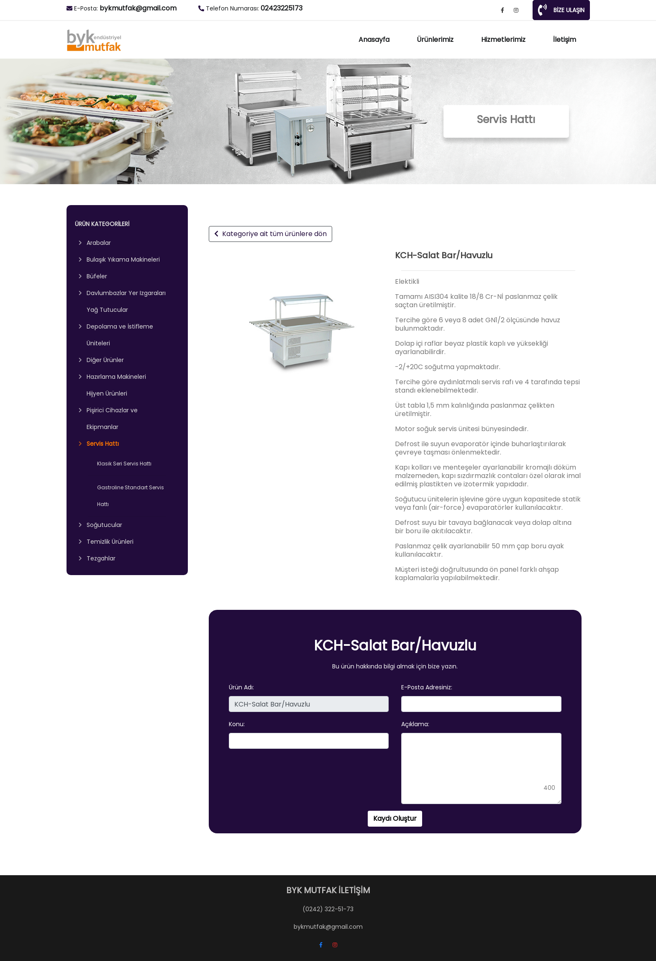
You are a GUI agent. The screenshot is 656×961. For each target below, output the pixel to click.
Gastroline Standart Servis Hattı (130, 496)
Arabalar (99, 243)
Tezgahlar (101, 558)
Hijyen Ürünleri (107, 393)
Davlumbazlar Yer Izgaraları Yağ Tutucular (126, 301)
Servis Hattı (103, 443)
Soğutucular (104, 525)
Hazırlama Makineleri (116, 377)
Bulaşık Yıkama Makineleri (123, 259)
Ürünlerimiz (435, 39)
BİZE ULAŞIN (561, 10)
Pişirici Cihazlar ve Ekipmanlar (112, 418)
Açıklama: (415, 724)
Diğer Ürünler (105, 360)
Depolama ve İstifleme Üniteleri (120, 334)
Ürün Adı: (241, 687)
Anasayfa (374, 39)
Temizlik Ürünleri (110, 541)
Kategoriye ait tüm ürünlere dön (270, 234)
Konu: (237, 724)
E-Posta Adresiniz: (426, 687)
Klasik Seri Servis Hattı (124, 463)
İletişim (564, 39)
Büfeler (97, 276)
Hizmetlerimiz (503, 39)
